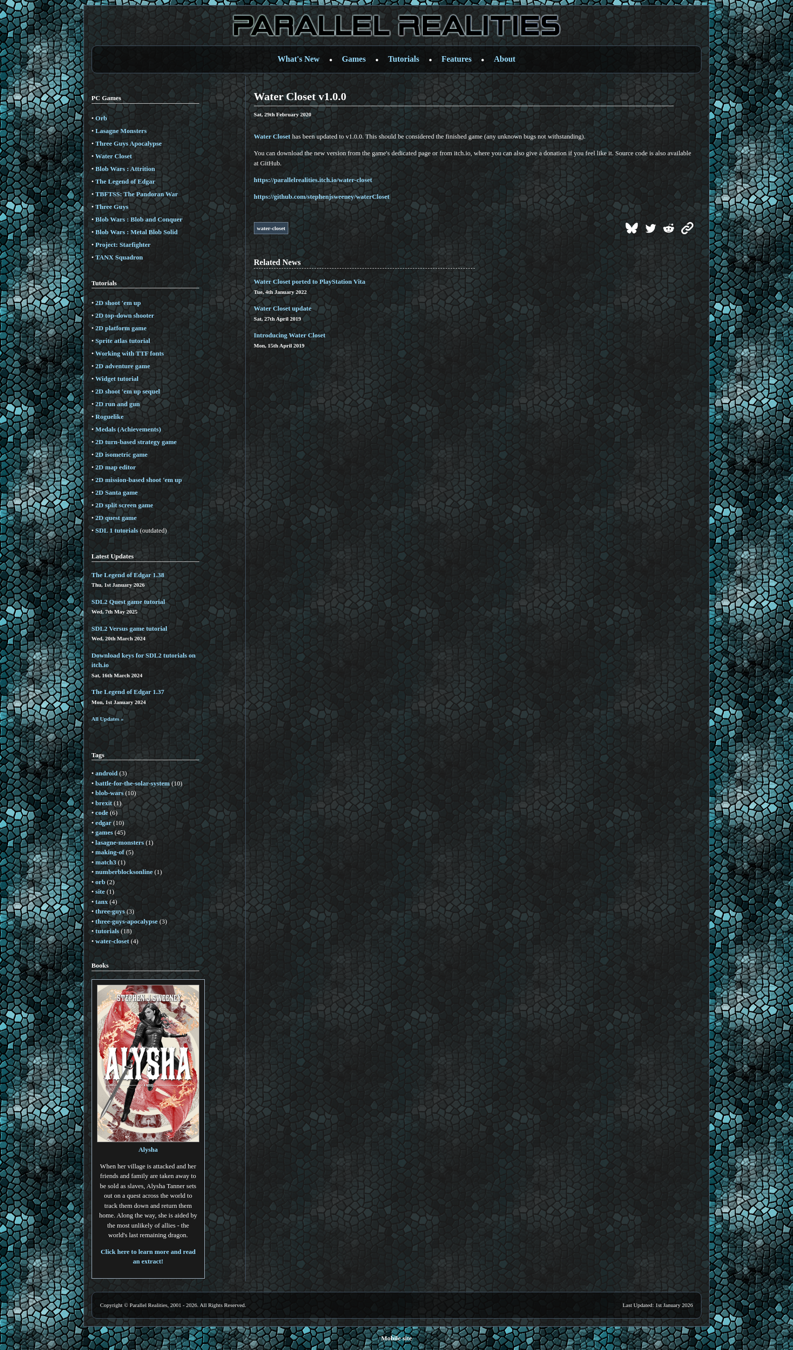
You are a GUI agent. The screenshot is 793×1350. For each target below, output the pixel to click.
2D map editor (116, 467)
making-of (110, 852)
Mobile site (396, 1338)
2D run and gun (118, 404)
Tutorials (403, 59)
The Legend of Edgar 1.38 (128, 575)
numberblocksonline (124, 872)
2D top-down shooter (125, 315)
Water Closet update (283, 308)
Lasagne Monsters (121, 131)
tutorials (107, 931)
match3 (106, 862)
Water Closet (114, 156)
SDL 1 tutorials (117, 530)
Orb (101, 118)
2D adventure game (123, 366)
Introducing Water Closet (290, 335)
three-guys (110, 911)
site (100, 891)
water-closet (112, 941)
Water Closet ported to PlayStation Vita (309, 281)
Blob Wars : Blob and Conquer (139, 219)
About (505, 59)
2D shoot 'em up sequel (128, 391)
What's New (299, 59)
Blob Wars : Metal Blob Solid (137, 232)
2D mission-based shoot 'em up (139, 480)
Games (354, 59)
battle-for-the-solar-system (133, 783)
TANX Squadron (119, 257)
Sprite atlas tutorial (123, 340)
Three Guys (112, 206)
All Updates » (108, 719)
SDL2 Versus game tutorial (129, 628)
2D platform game (121, 328)
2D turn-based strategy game (136, 442)
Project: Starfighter (123, 244)
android (107, 773)
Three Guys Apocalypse (129, 143)
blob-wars (110, 793)
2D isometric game (122, 454)
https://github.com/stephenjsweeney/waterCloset (321, 196)
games (104, 832)
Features (456, 59)
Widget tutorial (117, 378)
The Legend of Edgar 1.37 (128, 691)
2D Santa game (117, 492)
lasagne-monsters (120, 842)
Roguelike (110, 416)
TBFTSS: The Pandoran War (137, 194)
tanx (102, 901)
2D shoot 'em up (118, 303)
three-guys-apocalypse (127, 921)
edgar (104, 822)
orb (101, 882)
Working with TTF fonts (130, 353)
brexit (104, 803)
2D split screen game (124, 505)
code (102, 812)
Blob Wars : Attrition (125, 168)
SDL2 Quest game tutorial (128, 601)
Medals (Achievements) (128, 429)
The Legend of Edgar (125, 181)
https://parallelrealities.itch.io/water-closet (313, 180)
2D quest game (116, 517)
